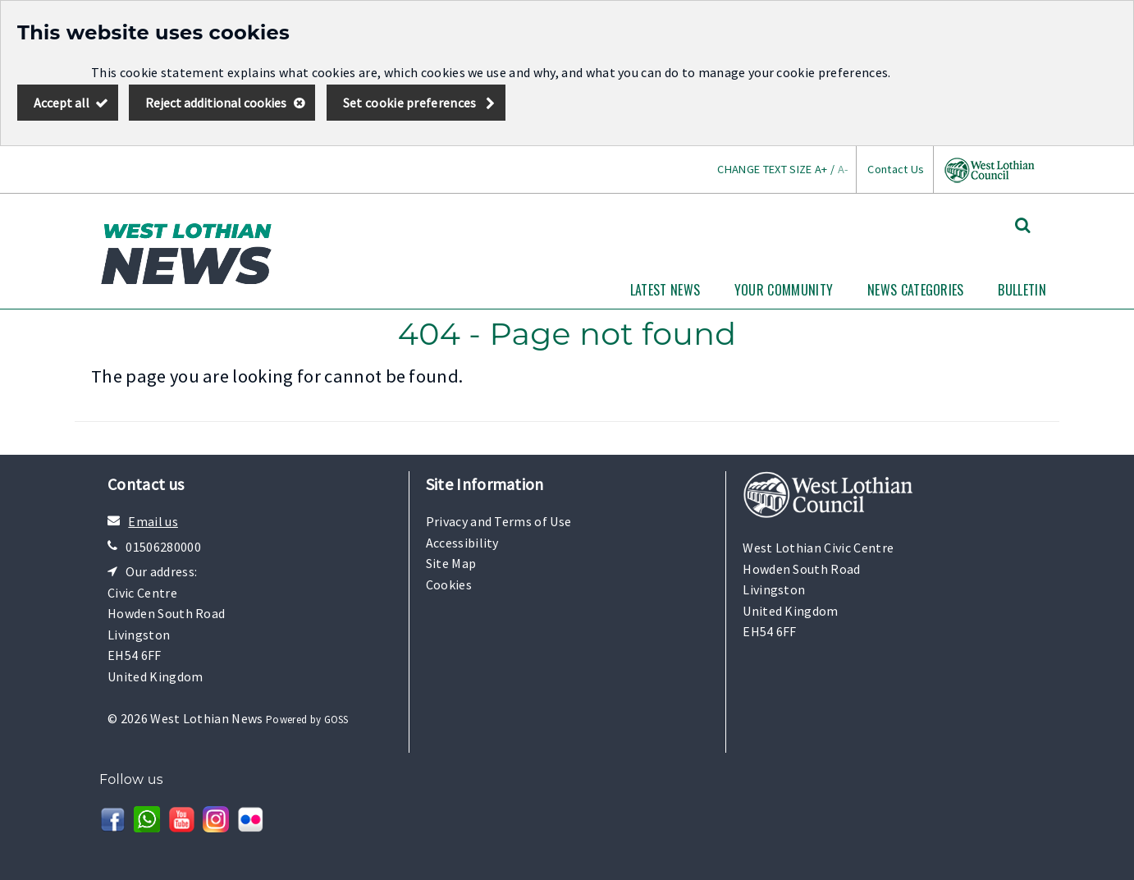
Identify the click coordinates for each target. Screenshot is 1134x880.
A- (843, 169)
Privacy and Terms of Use (499, 521)
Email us (153, 521)
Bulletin (1022, 290)
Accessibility (462, 542)
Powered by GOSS (307, 719)
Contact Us (895, 169)
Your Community (783, 290)
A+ (821, 169)
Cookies (449, 584)
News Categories (915, 290)
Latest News (665, 290)
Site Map (451, 563)
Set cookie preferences (410, 102)
